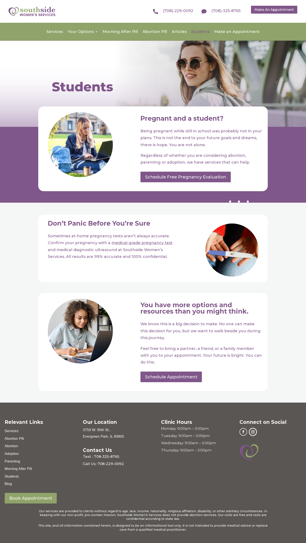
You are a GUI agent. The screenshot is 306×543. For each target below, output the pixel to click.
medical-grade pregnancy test (142, 242)
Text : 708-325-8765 (101, 456)
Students (200, 32)
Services (55, 32)
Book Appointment (30, 498)
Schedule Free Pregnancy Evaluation (185, 177)
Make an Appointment (237, 32)
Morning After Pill (120, 32)
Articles (179, 32)
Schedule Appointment (171, 376)
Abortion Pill (155, 32)
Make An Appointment (274, 10)
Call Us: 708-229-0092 (103, 464)
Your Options (81, 32)
